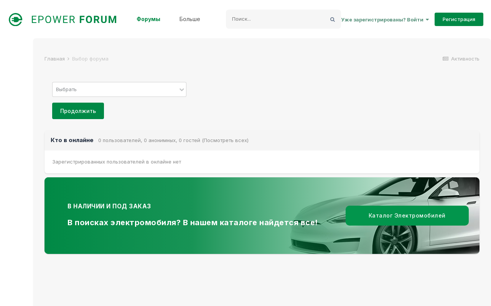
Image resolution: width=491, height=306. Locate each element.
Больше (190, 19)
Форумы (148, 19)
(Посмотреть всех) (225, 140)
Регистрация (459, 19)
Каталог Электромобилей (407, 215)
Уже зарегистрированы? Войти (385, 19)
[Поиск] (275, 19)
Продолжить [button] (78, 111)
